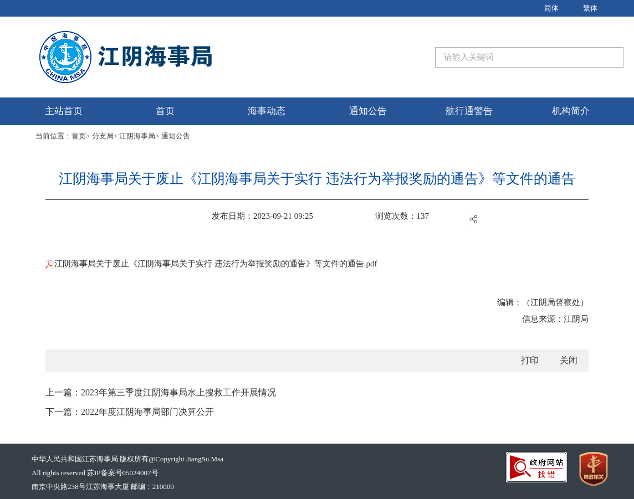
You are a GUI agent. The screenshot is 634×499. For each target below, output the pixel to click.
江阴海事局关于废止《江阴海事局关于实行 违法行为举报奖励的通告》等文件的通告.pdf (211, 263)
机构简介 (571, 111)
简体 (551, 8)
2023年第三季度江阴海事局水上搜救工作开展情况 (178, 392)
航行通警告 (469, 111)
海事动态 (266, 111)
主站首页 (64, 111)
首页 (165, 111)
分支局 (103, 136)
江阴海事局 (137, 136)
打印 (530, 360)
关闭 (568, 360)
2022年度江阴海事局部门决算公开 (147, 411)
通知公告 (368, 111)
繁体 (590, 8)
